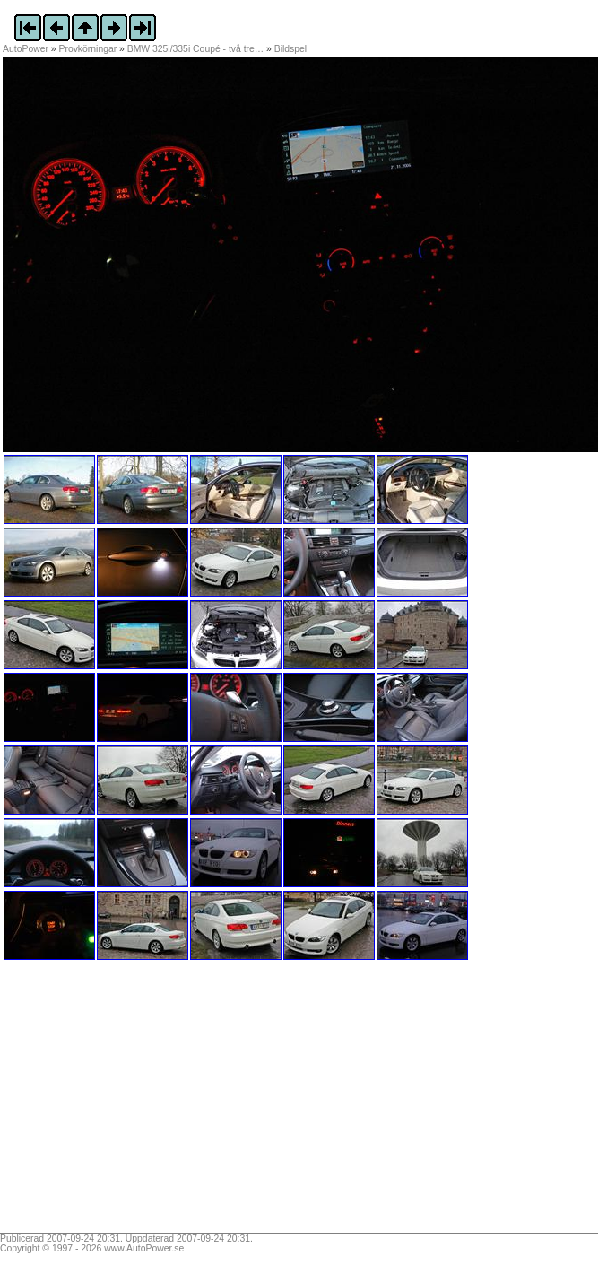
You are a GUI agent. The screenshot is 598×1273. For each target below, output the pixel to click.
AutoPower (25, 49)
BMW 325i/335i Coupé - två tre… (195, 49)
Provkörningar (88, 49)
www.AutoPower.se (144, 1248)
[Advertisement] (115, 1102)
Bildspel (290, 49)
